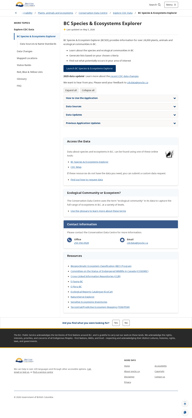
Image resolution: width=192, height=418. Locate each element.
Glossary (22, 78)
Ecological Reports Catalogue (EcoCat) (92, 291)
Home (127, 366)
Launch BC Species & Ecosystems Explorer (89, 68)
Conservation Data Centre (93, 13)
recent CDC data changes (124, 76)
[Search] (155, 5)
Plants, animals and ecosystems (55, 13)
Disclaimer (129, 376)
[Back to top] (184, 403)
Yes (116, 322)
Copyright (159, 371)
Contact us (160, 376)
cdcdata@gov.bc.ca (137, 82)
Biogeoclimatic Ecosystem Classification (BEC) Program (101, 266)
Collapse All (88, 90)
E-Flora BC (76, 286)
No (126, 322)
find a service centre (43, 372)
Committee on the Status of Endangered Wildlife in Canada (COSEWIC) (109, 271)
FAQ (19, 85)
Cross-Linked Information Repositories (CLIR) (95, 276)
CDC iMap (76, 167)
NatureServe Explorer (83, 296)
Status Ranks (24, 65)
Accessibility (161, 366)
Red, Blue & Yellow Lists (30, 72)
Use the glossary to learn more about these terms (98, 211)
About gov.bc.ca (132, 371)
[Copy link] (184, 412)
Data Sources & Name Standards (38, 43)
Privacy (127, 382)
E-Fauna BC (77, 281)
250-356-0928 (81, 243)
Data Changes (24, 51)
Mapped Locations (27, 58)
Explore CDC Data (122, 13)
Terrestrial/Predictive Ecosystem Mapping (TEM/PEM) (100, 307)
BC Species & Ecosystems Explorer (36, 36)
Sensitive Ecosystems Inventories (89, 302)
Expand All (71, 90)
